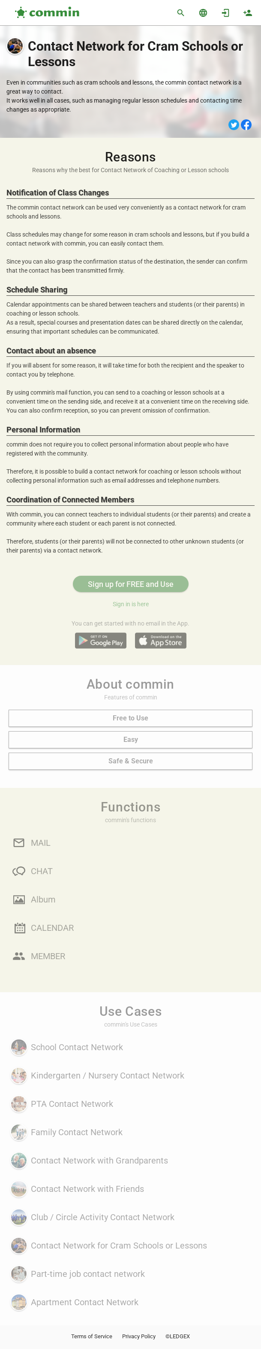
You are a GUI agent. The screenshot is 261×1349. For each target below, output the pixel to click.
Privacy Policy (139, 1336)
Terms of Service (91, 1336)
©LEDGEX (177, 1336)
